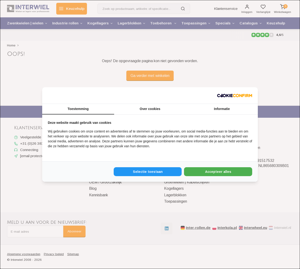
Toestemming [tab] (78, 109)
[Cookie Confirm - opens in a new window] (234, 95)
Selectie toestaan (148, 172)
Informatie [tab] (222, 109)
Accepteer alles (218, 172)
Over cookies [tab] (150, 109)
